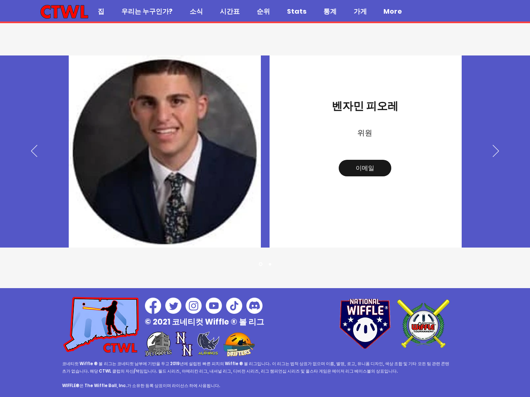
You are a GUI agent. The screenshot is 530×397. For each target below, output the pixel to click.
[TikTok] (234, 306)
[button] (147, 11)
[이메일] (365, 168)
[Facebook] (153, 306)
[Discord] (254, 306)
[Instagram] (194, 306)
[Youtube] (214, 306)
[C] (270, 264)
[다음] (496, 151)
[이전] (34, 151)
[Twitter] (173, 306)
